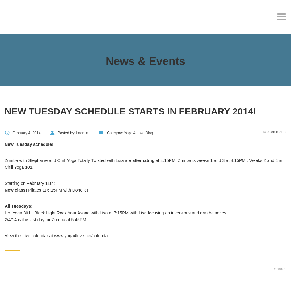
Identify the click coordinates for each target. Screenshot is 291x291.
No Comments (274, 132)
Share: (280, 269)
